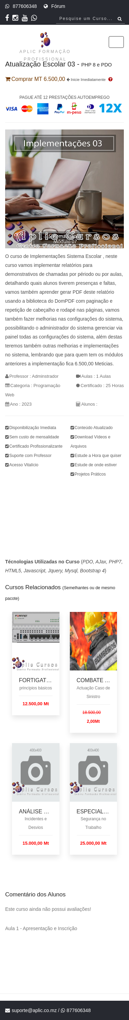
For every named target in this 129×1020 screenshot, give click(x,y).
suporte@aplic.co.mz (34, 1010)
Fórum (58, 6)
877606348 (25, 6)
